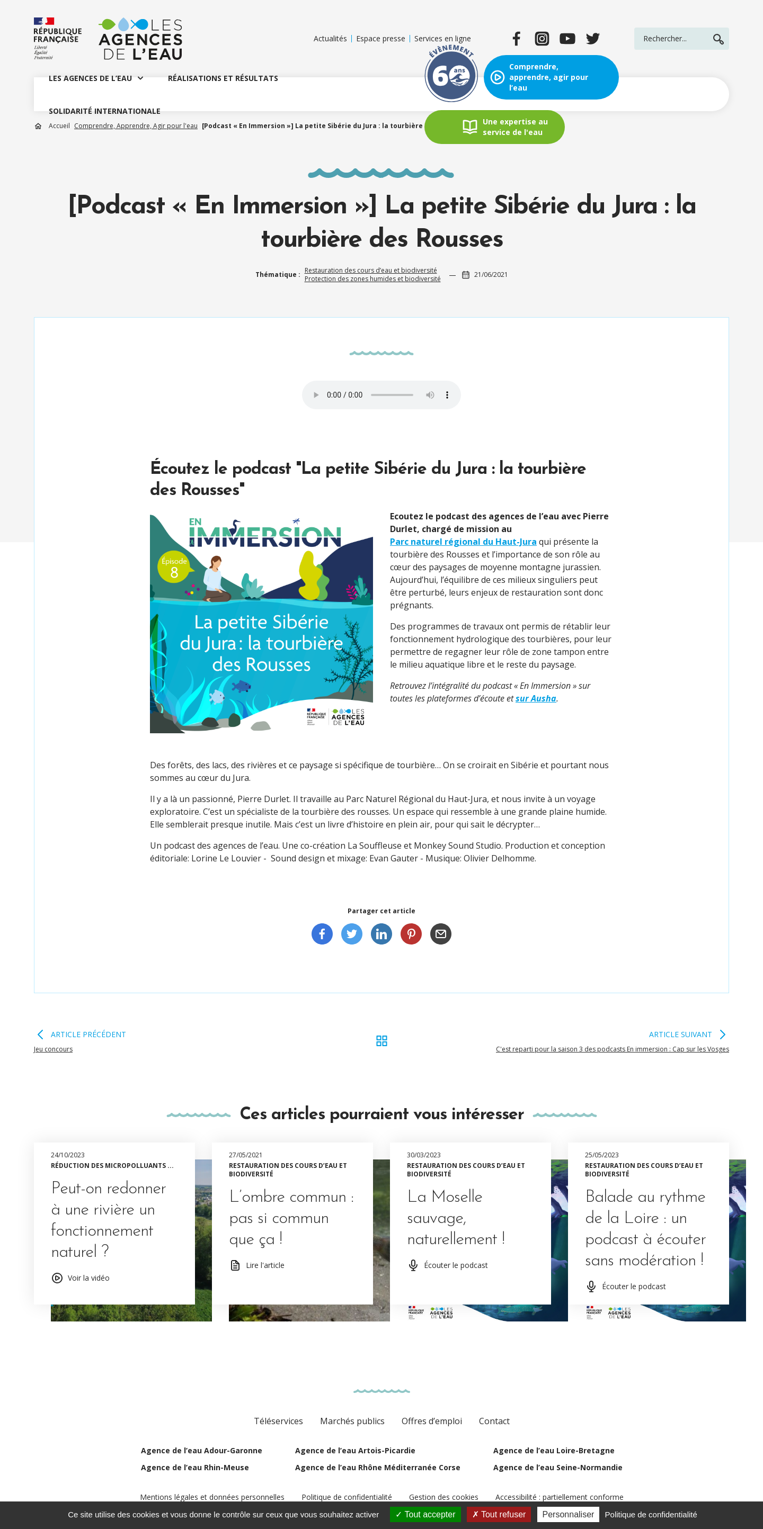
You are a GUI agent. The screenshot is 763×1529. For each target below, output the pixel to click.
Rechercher (718, 39)
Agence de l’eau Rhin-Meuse (195, 1467)
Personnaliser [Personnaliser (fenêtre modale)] (569, 1514)
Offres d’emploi (432, 1421)
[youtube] (567, 38)
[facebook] (516, 38)
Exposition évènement (451, 77)
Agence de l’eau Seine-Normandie (558, 1467)
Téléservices (278, 1421)
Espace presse (380, 38)
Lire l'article (265, 1265)
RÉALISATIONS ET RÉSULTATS (223, 78)
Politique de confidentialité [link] (651, 1514)
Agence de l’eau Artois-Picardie (355, 1450)
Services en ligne (442, 38)
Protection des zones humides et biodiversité (373, 278)
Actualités (330, 38)
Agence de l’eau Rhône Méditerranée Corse (377, 1467)
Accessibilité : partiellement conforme (559, 1497)
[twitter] (592, 38)
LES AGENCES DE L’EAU (90, 78)
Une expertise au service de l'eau (515, 126)
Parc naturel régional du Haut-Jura (463, 541)
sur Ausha (536, 698)
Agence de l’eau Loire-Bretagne (554, 1450)
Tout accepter (425, 1514)
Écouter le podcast (456, 1265)
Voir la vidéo (89, 1278)
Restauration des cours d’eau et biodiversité (371, 270)
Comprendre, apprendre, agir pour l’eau (548, 77)
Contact (494, 1421)
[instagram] (542, 38)
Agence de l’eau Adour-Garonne (201, 1450)
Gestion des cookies (443, 1497)
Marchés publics (352, 1421)
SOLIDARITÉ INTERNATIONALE (105, 111)
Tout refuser (499, 1514)
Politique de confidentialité (346, 1497)
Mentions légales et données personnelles (212, 1497)
